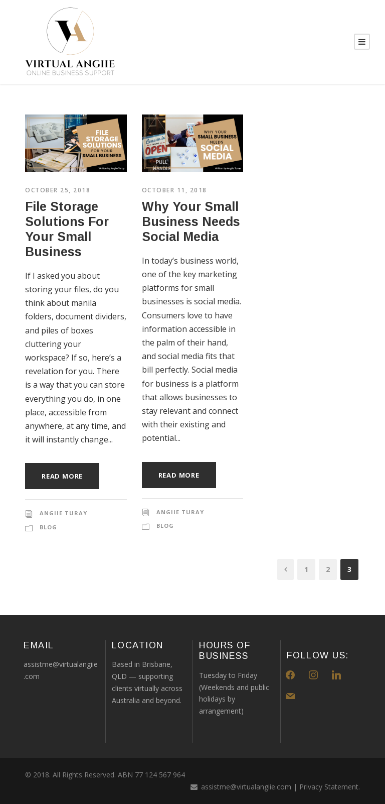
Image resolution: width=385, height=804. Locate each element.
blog (48, 527)
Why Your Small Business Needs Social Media (191, 221)
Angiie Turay (63, 513)
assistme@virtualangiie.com (246, 786)
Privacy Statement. (329, 786)
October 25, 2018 (57, 190)
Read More (62, 476)
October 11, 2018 (174, 190)
